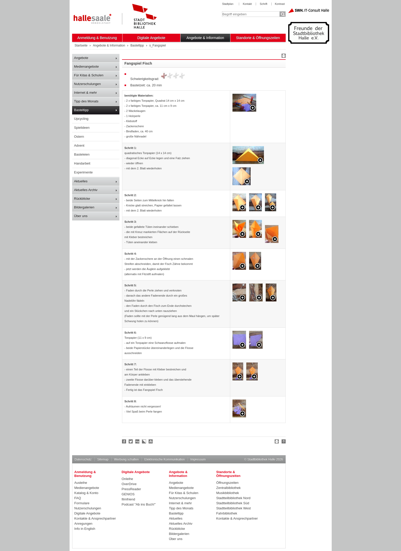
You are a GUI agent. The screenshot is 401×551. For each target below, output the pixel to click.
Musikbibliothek (227, 493)
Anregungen (83, 523)
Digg (137, 441)
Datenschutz (83, 459)
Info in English (84, 529)
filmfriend (128, 499)
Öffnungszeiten (227, 483)
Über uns (81, 216)
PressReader (131, 489)
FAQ (77, 498)
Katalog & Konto (86, 493)
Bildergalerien (84, 207)
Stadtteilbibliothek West (233, 508)
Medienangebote (86, 66)
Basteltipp (81, 110)
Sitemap (102, 459)
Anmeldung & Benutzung (97, 38)
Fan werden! (124, 441)
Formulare (82, 503)
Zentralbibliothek (228, 488)
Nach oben (283, 442)
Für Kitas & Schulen (89, 75)
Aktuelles (81, 181)
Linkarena (144, 441)
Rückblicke (82, 199)
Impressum (197, 459)
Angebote (81, 58)
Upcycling (81, 119)
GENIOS (128, 494)
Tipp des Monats (86, 101)
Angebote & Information (205, 38)
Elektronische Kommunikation (164, 459)
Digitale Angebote (151, 38)
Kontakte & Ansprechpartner (95, 518)
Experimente (83, 172)
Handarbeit (82, 163)
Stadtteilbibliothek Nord (233, 498)
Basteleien (82, 154)
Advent (79, 145)
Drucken (283, 56)
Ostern (79, 136)
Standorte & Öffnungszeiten (258, 38)
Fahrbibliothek (226, 513)
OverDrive (129, 484)
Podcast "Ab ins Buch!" (139, 504)
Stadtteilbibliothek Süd (232, 503)
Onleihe (127, 479)
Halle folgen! (131, 441)
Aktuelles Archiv (86, 190)
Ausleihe (80, 483)
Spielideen (82, 128)
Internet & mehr (85, 93)
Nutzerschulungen (87, 84)
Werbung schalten (126, 459)
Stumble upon (151, 441)
